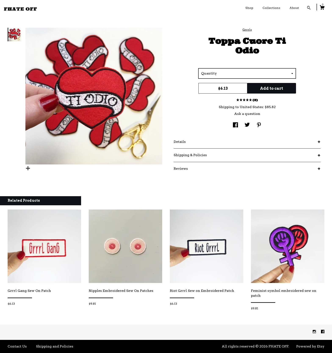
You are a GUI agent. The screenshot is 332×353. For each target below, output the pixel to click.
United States (251, 107)
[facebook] (322, 332)
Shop (249, 8)
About (294, 8)
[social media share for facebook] (235, 125)
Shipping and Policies (54, 346)
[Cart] (322, 8)
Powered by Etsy (310, 346)
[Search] (308, 8)
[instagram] (315, 332)
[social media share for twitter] (247, 125)
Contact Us (17, 346)
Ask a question (247, 114)
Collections (271, 8)
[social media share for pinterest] (258, 125)
